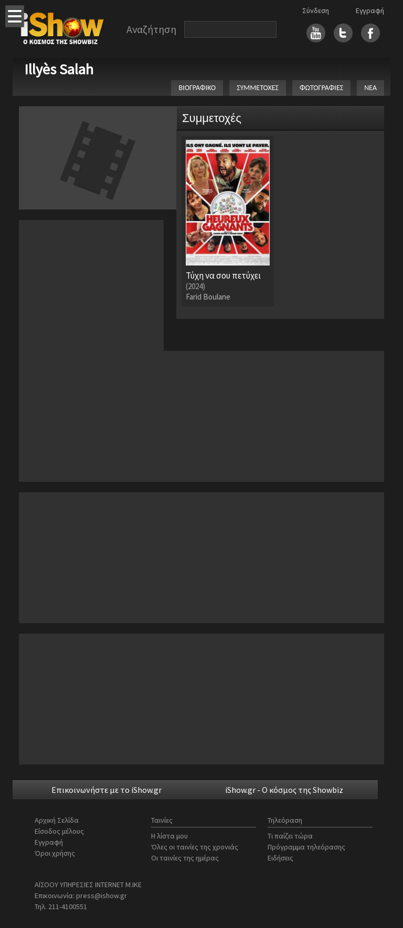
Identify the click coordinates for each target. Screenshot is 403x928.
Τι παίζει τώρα (290, 836)
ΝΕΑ (370, 87)
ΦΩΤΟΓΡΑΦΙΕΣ (321, 87)
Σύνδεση (315, 10)
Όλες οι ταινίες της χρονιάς (194, 847)
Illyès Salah (58, 69)
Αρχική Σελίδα (57, 820)
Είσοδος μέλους (59, 831)
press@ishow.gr (101, 895)
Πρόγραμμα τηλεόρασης (306, 847)
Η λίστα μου (169, 836)
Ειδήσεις (280, 858)
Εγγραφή (370, 10)
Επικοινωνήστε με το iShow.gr (106, 790)
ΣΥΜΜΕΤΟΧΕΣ (258, 87)
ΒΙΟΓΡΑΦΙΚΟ (197, 87)
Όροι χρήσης (55, 853)
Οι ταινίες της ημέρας (185, 858)
